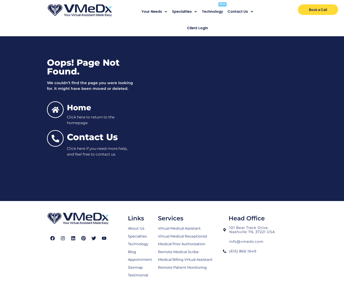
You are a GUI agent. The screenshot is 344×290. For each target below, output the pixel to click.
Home (79, 107)
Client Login (197, 28)
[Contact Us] (55, 138)
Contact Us (241, 12)
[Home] (55, 109)
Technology (212, 11)
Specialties (184, 12)
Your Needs (155, 12)
